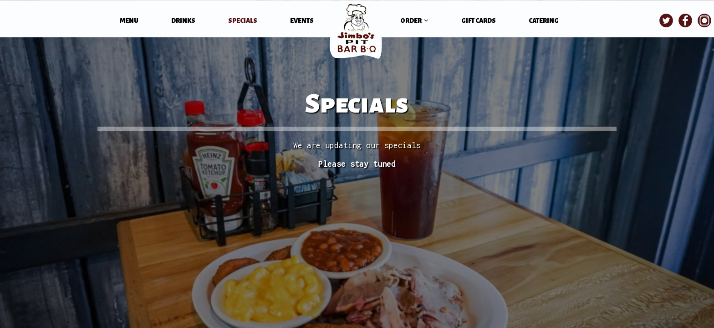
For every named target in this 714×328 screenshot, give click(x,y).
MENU (129, 20)
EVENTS (302, 20)
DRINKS (183, 20)
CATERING (544, 20)
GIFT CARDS (478, 20)
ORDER (414, 20)
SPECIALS (243, 20)
